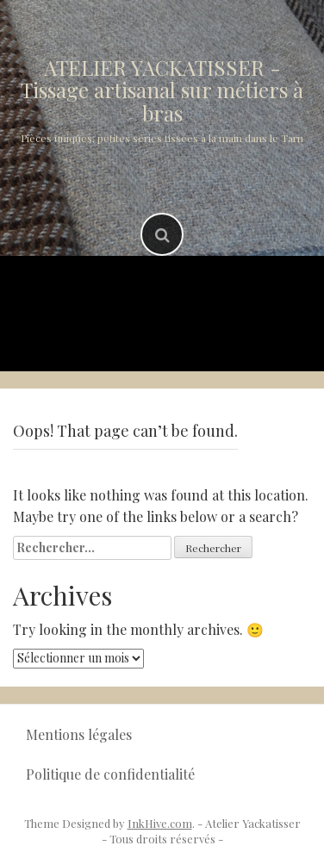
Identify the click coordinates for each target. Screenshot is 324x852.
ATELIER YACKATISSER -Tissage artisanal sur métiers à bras (162, 90)
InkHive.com (160, 823)
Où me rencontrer (117, 335)
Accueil (115, 291)
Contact (245, 335)
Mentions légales (79, 734)
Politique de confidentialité (110, 774)
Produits (205, 291)
